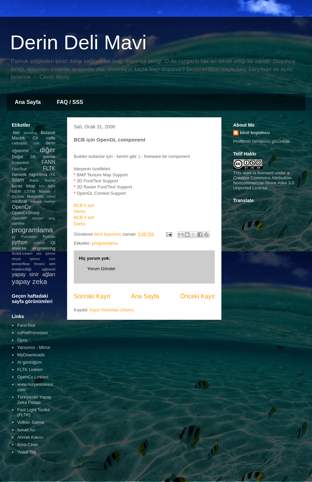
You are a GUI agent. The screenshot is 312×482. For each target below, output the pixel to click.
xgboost (48, 269)
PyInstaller (29, 237)
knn (42, 186)
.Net (16, 132)
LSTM (29, 191)
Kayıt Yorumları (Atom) (112, 309)
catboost (19, 143)
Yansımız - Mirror (33, 347)
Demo (80, 211)
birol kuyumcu (255, 132)
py (13, 237)
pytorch (39, 243)
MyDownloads (31, 354)
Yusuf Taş (26, 452)
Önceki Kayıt (197, 296)
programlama (105, 243)
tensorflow (21, 263)
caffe (50, 137)
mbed (51, 196)
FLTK (49, 168)
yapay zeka (29, 281)
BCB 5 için (84, 205)
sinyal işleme (26, 259)
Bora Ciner (27, 444)
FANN (48, 162)
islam (18, 180)
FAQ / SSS (70, 102)
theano (39, 264)
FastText (19, 169)
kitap (30, 185)
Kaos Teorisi (42, 180)
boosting (30, 133)
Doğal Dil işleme (33, 156)
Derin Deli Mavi (78, 42)
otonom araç (43, 218)
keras (17, 185)
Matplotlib (35, 196)
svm (52, 259)
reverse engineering (33, 248)
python (20, 242)
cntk (36, 143)
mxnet (36, 201)
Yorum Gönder (101, 268)
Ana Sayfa (28, 102)
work (247, 172)
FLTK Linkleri (30, 369)
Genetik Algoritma (29, 174)
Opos (22, 340)
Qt (53, 242)
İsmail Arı (26, 429)
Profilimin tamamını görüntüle (261, 141)
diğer (47, 150)
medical (19, 201)
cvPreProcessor (32, 332)
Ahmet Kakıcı (30, 437)
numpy (50, 201)
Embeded (20, 162)
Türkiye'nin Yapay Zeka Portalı (34, 400)
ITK (52, 174)
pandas (18, 223)
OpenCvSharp (25, 212)
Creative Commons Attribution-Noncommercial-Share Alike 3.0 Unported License (263, 182)
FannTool (26, 325)
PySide (49, 236)
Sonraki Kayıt (92, 296)
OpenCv (21, 207)
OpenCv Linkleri (32, 376)
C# (35, 137)
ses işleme (45, 253)
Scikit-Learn (22, 253)
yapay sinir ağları (33, 274)
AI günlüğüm (29, 362)
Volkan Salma (30, 422)
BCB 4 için (84, 217)
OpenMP (19, 218)
